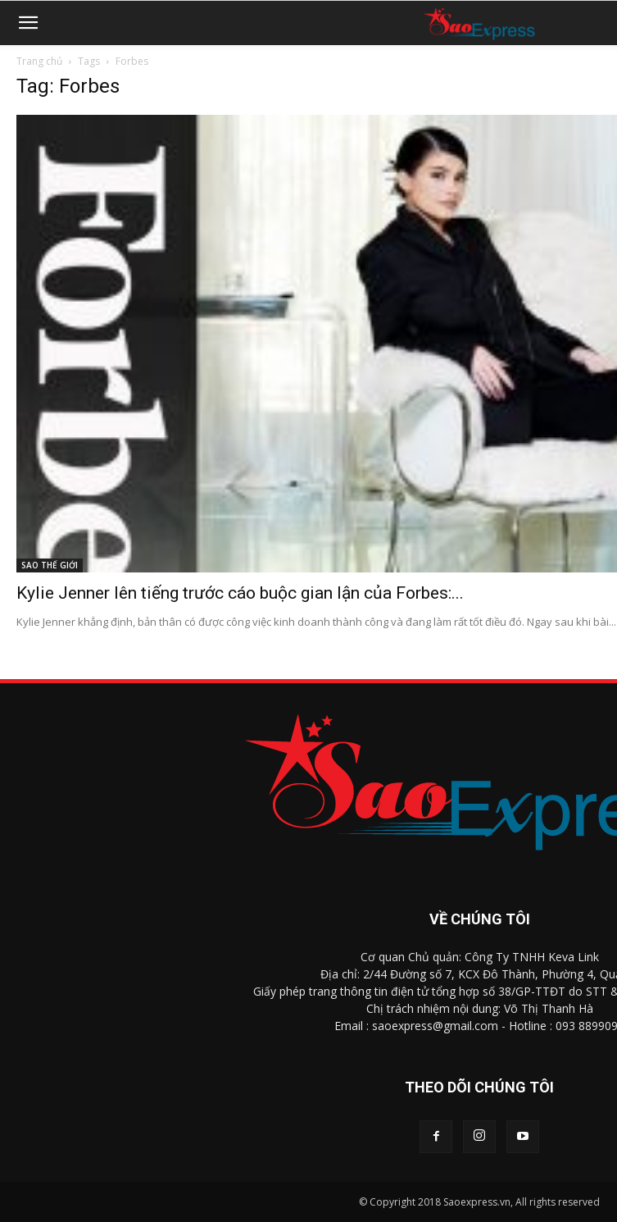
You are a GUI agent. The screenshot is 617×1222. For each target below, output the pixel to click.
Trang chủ (39, 61)
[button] (28, 23)
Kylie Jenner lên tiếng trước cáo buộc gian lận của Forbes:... (240, 593)
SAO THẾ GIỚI (49, 565)
